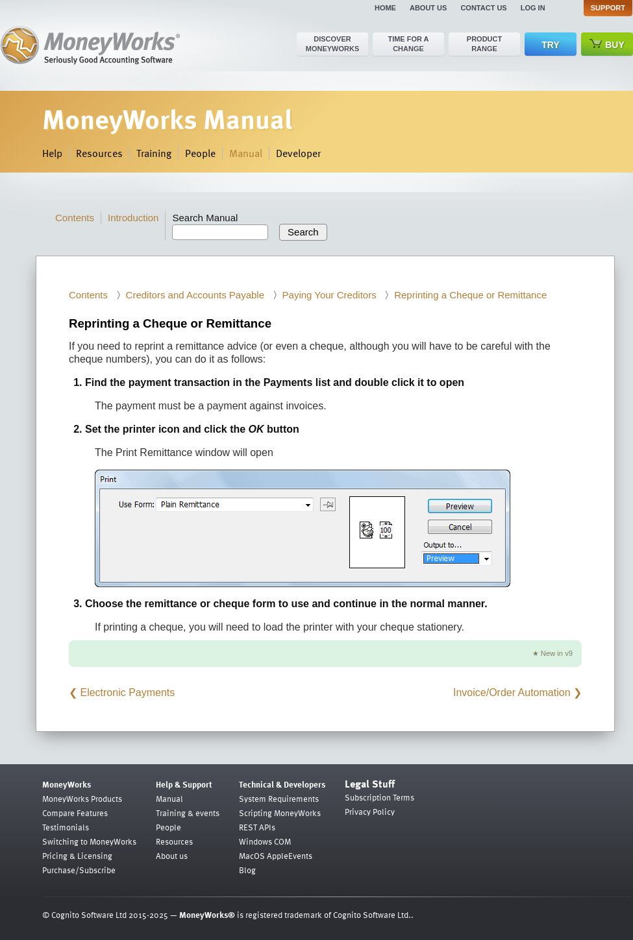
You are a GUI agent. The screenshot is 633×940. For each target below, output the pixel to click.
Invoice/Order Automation (512, 692)
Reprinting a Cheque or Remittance (470, 294)
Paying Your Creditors (329, 294)
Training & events (187, 812)
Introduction (133, 217)
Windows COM (265, 841)
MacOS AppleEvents (275, 855)
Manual (245, 153)
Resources (99, 153)
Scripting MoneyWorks (280, 812)
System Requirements (279, 798)
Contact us (483, 8)
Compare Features (75, 812)
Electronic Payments (127, 692)
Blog (247, 869)
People (200, 153)
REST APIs (257, 827)
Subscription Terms (379, 797)
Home (385, 8)
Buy (607, 44)
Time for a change (408, 44)
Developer (298, 153)
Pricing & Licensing (77, 855)
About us (428, 8)
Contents (74, 217)
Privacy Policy (370, 811)
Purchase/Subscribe (79, 869)
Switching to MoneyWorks (89, 841)
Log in (533, 8)
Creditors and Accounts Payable (195, 294)
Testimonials (65, 827)
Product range (484, 44)
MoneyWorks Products (82, 798)
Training (153, 153)
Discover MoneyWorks (333, 44)
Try (550, 45)
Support (608, 8)
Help (52, 153)
